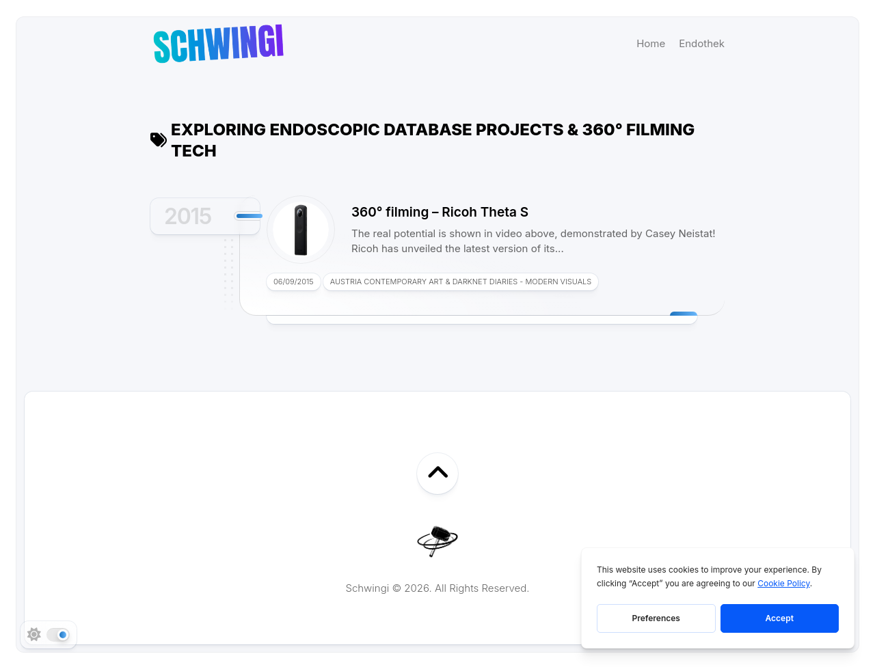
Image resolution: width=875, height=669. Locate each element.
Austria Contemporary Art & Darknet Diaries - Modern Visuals (461, 281)
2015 (187, 216)
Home (650, 43)
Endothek (702, 43)
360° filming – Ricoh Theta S (439, 212)
